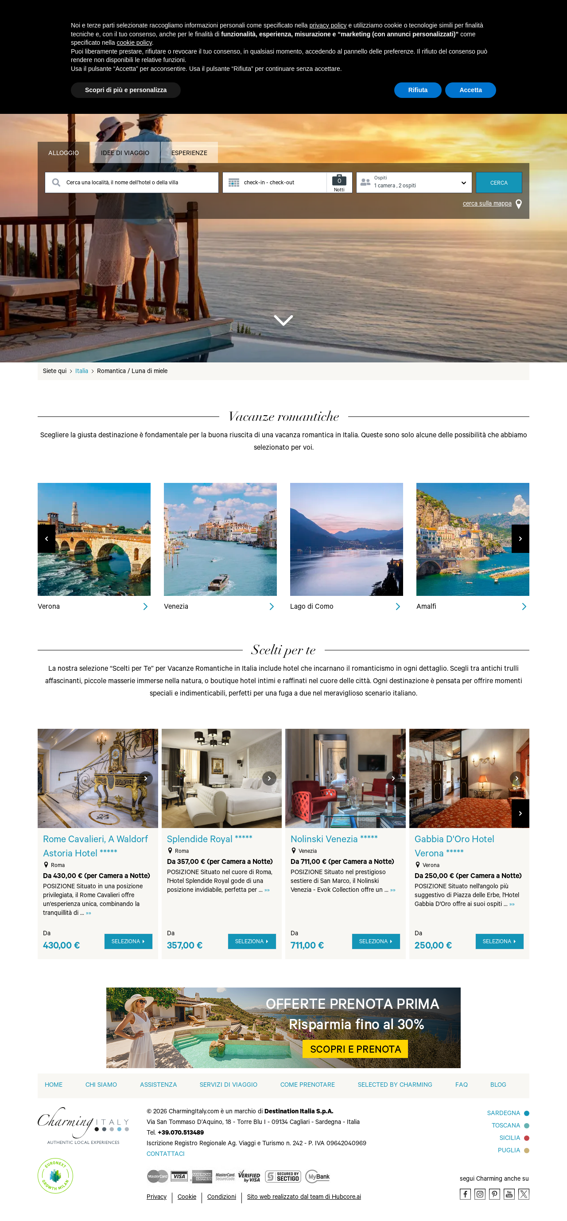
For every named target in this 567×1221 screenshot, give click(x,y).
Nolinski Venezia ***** (334, 840)
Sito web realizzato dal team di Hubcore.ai (304, 1198)
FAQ (461, 1085)
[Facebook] (465, 1194)
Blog (498, 1085)
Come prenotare (307, 1085)
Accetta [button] (470, 89)
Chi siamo (101, 1085)
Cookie (187, 1198)
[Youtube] (509, 1194)
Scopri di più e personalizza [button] (126, 89)
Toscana (506, 1126)
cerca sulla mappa (487, 204)
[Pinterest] (494, 1194)
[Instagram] (479, 1194)
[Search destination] (132, 182)
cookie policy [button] (134, 42)
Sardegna (503, 1114)
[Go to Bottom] (283, 320)
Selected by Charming (395, 1085)
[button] (520, 813)
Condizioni (221, 1198)
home (53, 1085)
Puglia (509, 1151)
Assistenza (158, 1085)
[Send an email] (166, 1155)
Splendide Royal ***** (209, 840)
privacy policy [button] (328, 25)
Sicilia (510, 1139)
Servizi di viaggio (228, 1085)
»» (88, 914)
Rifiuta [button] (418, 89)
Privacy (157, 1198)
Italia (81, 372)
